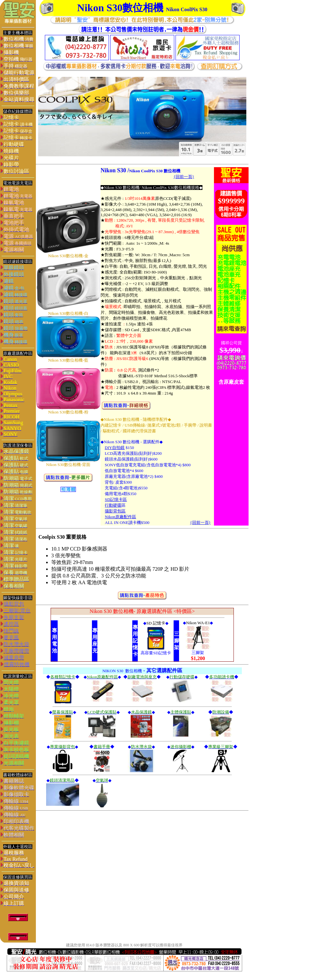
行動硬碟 (113, 505)
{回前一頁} (200, 522)
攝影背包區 (115, 511)
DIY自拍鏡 (115, 447)
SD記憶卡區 (116, 499)
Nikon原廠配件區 (120, 516)
